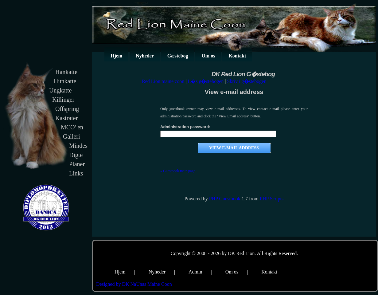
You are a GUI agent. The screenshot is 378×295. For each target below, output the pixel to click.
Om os (208, 55)
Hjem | (125, 271)
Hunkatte (65, 81)
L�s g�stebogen (206, 81)
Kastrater (66, 118)
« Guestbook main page (177, 171)
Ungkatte (60, 90)
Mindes (78, 145)
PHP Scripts (271, 198)
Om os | (236, 271)
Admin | (200, 271)
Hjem (116, 55)
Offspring (67, 108)
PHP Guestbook (224, 198)
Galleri (71, 136)
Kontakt (237, 55)
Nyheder (145, 55)
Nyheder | (162, 271)
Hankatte (66, 72)
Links (76, 173)
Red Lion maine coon (163, 81)
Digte (76, 154)
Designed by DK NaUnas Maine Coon (134, 284)
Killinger (63, 99)
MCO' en (72, 127)
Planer (77, 164)
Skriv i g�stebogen (246, 81)
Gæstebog (177, 55)
